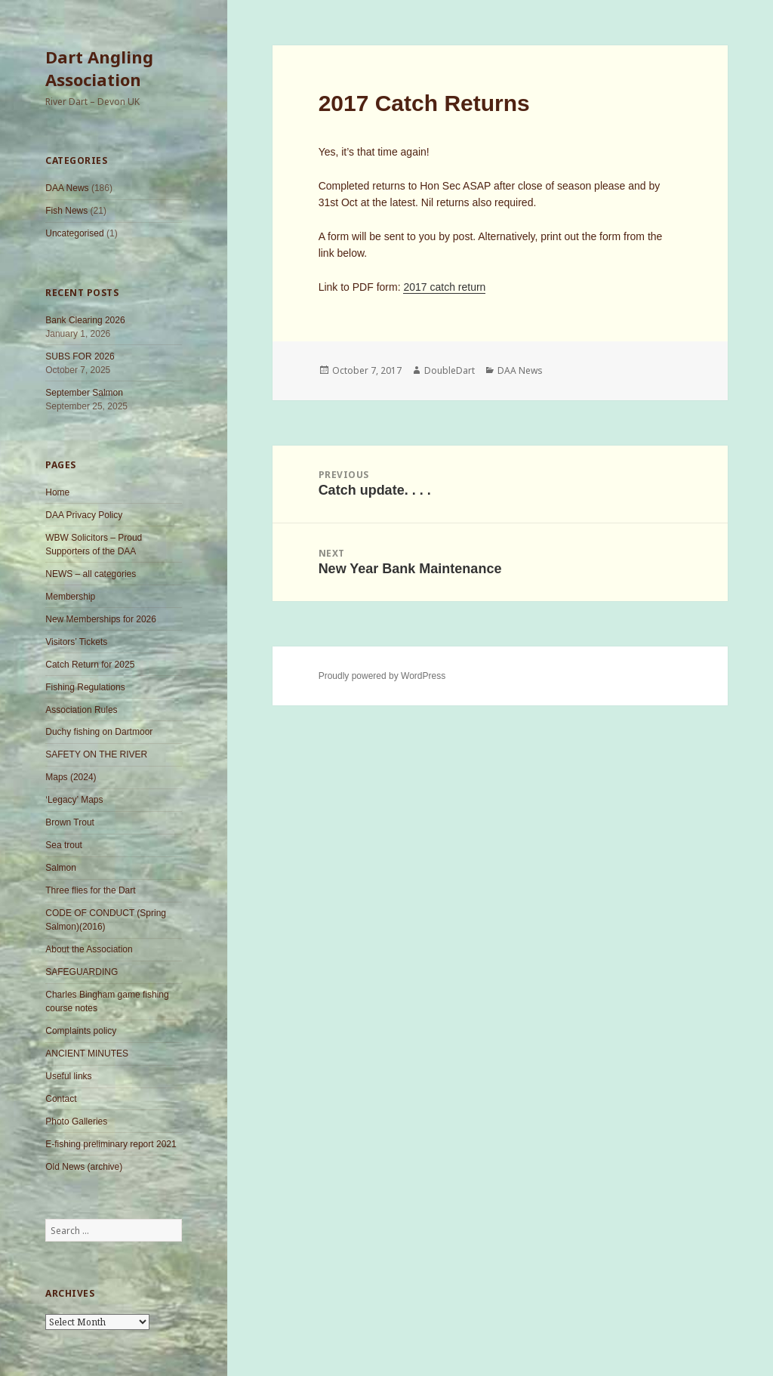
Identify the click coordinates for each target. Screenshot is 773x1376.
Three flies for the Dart (90, 890)
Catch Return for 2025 (89, 664)
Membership (70, 596)
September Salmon (84, 392)
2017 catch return (444, 287)
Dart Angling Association (99, 68)
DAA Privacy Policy (83, 515)
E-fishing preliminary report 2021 (110, 1144)
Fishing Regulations (85, 687)
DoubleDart (449, 370)
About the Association (88, 949)
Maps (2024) (70, 777)
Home (57, 492)
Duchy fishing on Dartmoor (98, 732)
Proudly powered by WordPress (382, 676)
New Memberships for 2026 (100, 619)
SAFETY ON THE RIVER (96, 754)
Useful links (68, 1076)
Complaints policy (80, 1031)
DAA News (66, 188)
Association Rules (81, 710)
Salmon (60, 867)
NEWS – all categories (90, 574)
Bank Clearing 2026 (85, 320)
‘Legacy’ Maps (74, 799)
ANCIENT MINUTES (86, 1053)
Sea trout (63, 845)
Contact (60, 1099)
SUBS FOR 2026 (79, 356)
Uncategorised (74, 233)
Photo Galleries (76, 1121)
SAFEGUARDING (81, 972)
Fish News (66, 210)
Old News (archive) (83, 1167)
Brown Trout (69, 822)
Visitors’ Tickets (76, 642)
